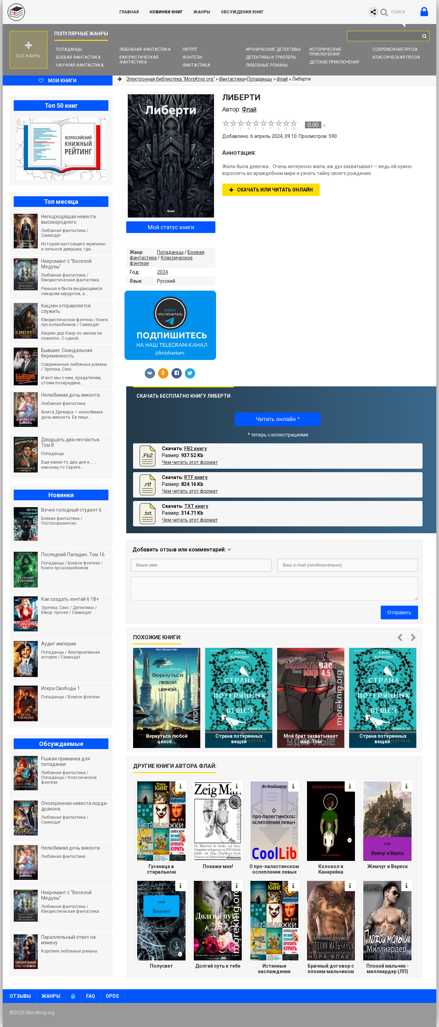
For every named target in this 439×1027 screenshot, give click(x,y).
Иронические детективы (273, 49)
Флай (282, 79)
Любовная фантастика (144, 49)
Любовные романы (267, 65)
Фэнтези (192, 57)
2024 (162, 272)
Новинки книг (166, 12)
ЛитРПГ (190, 49)
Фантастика (196, 65)
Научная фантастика (80, 65)
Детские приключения (334, 62)
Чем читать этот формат (190, 462)
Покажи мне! (218, 866)
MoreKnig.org (54, 12)
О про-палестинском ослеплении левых (274, 869)
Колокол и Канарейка (330, 869)
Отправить (399, 612)
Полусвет (161, 966)
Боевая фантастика (78, 57)
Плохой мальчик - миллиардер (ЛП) (387, 968)
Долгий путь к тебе (217, 966)
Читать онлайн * (277, 419)
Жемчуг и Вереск (387, 866)
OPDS (112, 996)
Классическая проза (396, 57)
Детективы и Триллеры (271, 57)
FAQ (90, 996)
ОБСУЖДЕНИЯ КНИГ (242, 12)
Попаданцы (69, 49)
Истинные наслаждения (274, 968)
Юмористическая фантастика (138, 60)
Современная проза (394, 49)
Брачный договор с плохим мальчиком (331, 968)
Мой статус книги (171, 227)
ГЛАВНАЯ (129, 12)
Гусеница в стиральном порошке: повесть (161, 869)
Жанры (201, 12)
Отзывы (20, 996)
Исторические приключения (325, 52)
